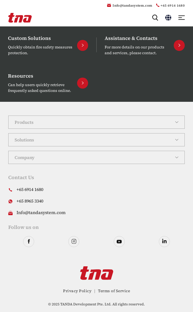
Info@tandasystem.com (132, 5)
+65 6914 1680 (173, 5)
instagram (73, 241)
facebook (28, 241)
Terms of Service (114, 291)
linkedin (164, 241)
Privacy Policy (77, 291)
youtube (119, 241)
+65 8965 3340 (30, 201)
